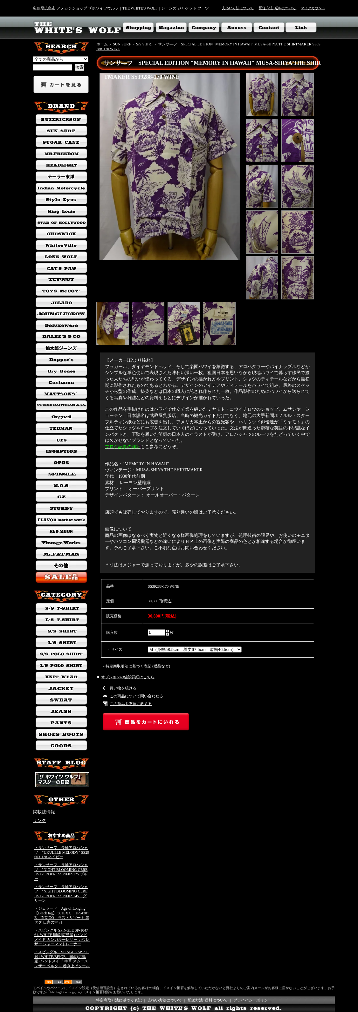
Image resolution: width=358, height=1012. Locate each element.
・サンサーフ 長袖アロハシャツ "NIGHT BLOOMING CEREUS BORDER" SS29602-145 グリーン (61, 894)
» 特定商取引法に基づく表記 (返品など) (136, 666)
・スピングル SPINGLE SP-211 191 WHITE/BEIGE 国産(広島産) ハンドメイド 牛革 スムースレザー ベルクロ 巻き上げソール (62, 959)
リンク (39, 820)
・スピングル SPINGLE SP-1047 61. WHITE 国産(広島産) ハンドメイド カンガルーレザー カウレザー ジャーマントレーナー (62, 937)
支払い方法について (238, 8)
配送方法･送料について (278, 8)
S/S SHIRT (144, 44)
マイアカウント (313, 8)
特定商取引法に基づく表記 (119, 1000)
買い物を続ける (123, 688)
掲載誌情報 (44, 812)
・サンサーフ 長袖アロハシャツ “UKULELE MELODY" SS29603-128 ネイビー (61, 852)
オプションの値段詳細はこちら (128, 677)
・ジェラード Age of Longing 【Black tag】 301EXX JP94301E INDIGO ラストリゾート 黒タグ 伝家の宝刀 (61, 915)
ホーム (102, 44)
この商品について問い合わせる (136, 696)
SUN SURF (122, 44)
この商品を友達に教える (131, 703)
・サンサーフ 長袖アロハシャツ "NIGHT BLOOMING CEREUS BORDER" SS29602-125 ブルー (61, 872)
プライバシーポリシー (252, 1000)
